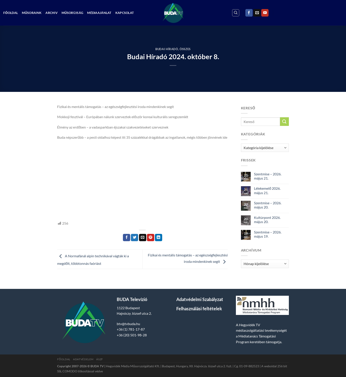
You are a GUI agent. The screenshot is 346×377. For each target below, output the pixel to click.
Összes (185, 49)
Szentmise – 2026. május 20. (267, 205)
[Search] (235, 12)
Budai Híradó (166, 49)
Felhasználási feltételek (199, 308)
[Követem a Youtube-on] (265, 13)
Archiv (51, 13)
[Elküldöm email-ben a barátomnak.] (142, 237)
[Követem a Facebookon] (249, 13)
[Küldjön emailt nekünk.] (257, 13)
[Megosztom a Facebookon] (126, 237)
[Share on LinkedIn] (158, 237)
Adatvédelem (83, 359)
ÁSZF (99, 359)
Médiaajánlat (99, 13)
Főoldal (10, 13)
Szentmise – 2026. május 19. (267, 234)
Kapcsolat (124, 13)
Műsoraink (31, 13)
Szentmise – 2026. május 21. (267, 176)
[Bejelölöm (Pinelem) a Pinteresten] (150, 237)
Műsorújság (72, 13)
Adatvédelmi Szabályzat (199, 299)
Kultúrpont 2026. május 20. (267, 219)
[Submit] (284, 121)
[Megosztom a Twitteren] (134, 237)
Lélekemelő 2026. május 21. (267, 190)
